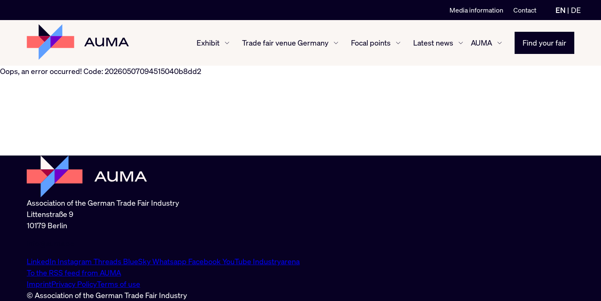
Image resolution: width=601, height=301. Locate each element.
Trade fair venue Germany (285, 43)
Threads (108, 261)
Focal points (371, 43)
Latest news (433, 43)
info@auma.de (50, 243)
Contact (524, 10)
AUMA (481, 43)
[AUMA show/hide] (500, 43)
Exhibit (208, 43)
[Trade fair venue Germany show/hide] (336, 43)
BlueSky (137, 261)
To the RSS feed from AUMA (74, 273)
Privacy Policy (74, 284)
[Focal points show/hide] (398, 43)
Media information (476, 10)
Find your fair (544, 43)
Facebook (205, 261)
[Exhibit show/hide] (227, 43)
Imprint (39, 284)
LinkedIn (42, 261)
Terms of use (118, 284)
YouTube (237, 261)
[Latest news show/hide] (461, 43)
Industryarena (276, 261)
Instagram (75, 261)
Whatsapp (170, 261)
